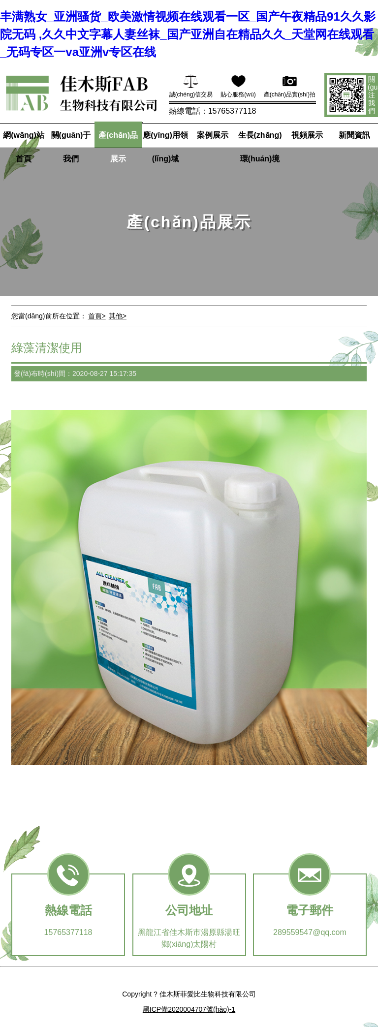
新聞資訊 (354, 135)
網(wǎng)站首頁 (23, 147)
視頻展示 (307, 135)
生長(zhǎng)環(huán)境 (260, 147)
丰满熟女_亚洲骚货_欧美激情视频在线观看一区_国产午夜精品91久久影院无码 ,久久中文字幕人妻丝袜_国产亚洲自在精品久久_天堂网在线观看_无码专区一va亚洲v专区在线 (188, 34)
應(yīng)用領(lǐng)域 (165, 147)
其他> (117, 316)
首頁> (97, 316)
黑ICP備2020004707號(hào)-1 (189, 1009)
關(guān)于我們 (71, 147)
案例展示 (212, 135)
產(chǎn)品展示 (118, 147)
